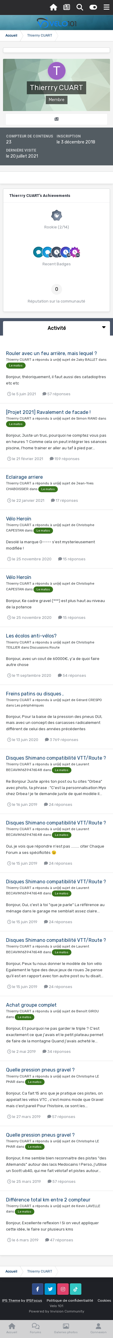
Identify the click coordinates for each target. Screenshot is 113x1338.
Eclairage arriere (24, 477)
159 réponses (65, 459)
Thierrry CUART (18, 359)
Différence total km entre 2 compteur (48, 1200)
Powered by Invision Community (56, 1311)
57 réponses (56, 394)
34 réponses (56, 1051)
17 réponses (64, 500)
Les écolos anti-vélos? (31, 636)
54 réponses (72, 675)
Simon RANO (86, 418)
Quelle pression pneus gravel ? (40, 1070)
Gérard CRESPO (89, 700)
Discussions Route (45, 647)
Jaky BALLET (87, 359)
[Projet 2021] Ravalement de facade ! (48, 412)
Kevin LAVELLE (88, 1206)
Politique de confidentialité (70, 1300)
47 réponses (59, 1240)
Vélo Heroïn (18, 519)
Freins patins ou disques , (35, 694)
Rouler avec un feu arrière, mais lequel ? (51, 353)
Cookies (104, 1300)
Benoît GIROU (87, 1011)
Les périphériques (29, 705)
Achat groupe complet (31, 1005)
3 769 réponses (61, 739)
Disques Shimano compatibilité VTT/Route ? (56, 758)
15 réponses (72, 559)
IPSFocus (34, 1300)
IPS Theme (11, 1300)
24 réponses (58, 804)
